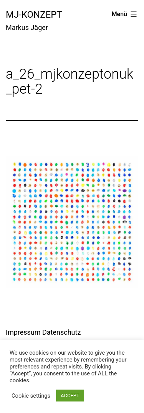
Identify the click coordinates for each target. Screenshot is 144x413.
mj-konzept (34, 14)
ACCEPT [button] (70, 395)
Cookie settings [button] (31, 395)
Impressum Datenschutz (43, 332)
